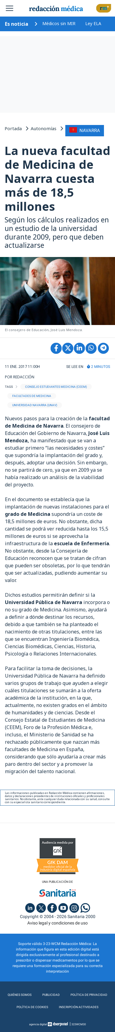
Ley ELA (93, 23)
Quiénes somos (20, 994)
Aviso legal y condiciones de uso (57, 922)
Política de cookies (32, 1007)
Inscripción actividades (78, 1007)
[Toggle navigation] (9, 8)
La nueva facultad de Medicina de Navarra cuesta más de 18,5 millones (57, 178)
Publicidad (51, 994)
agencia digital (38, 1024)
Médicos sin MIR (58, 23)
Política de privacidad (89, 994)
